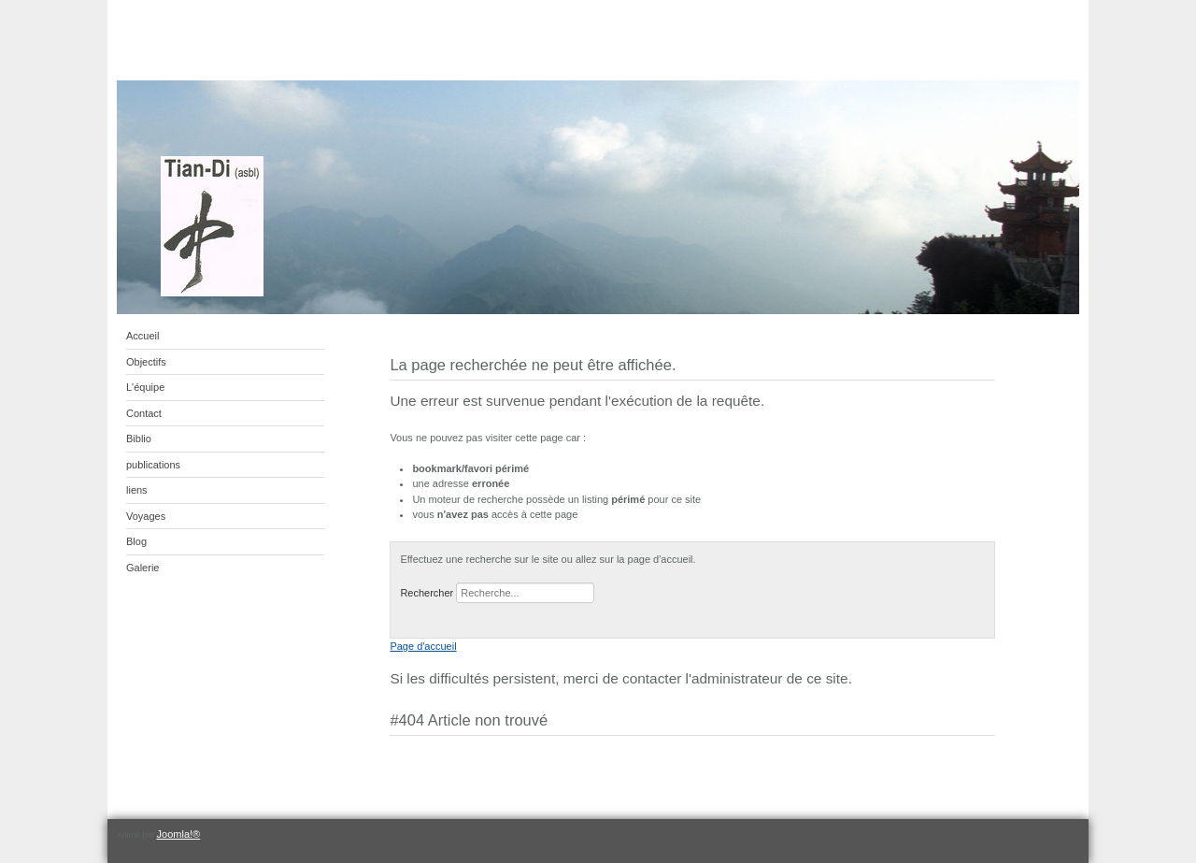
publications (153, 464)
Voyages (145, 516)
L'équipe (145, 387)
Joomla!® (179, 834)
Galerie (142, 567)
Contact (144, 413)
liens (137, 490)
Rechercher (426, 592)
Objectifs (146, 361)
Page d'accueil (423, 646)
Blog (136, 541)
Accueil (142, 335)
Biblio (138, 438)
